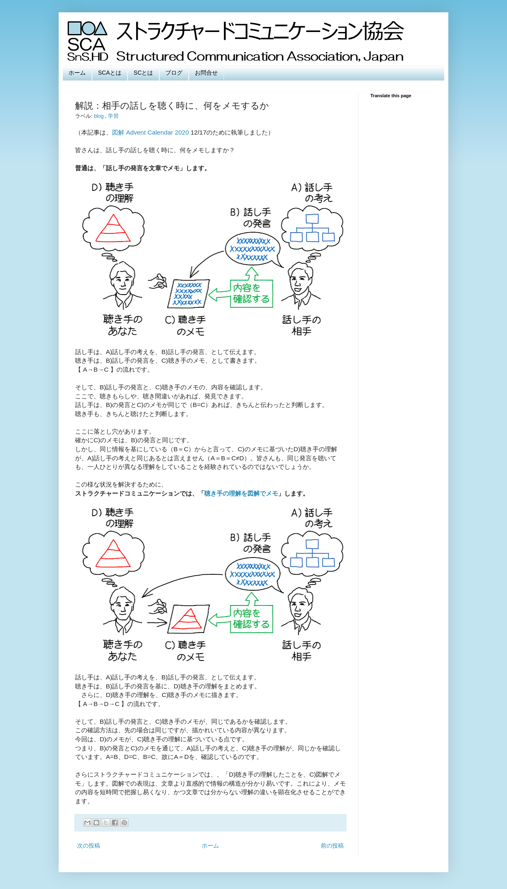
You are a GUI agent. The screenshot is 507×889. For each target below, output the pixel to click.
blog (99, 116)
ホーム (77, 72)
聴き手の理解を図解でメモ (241, 493)
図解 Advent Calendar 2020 (150, 132)
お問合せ (206, 72)
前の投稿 (332, 845)
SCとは (143, 72)
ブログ (174, 72)
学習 (113, 116)
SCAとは (109, 72)
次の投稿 (88, 845)
